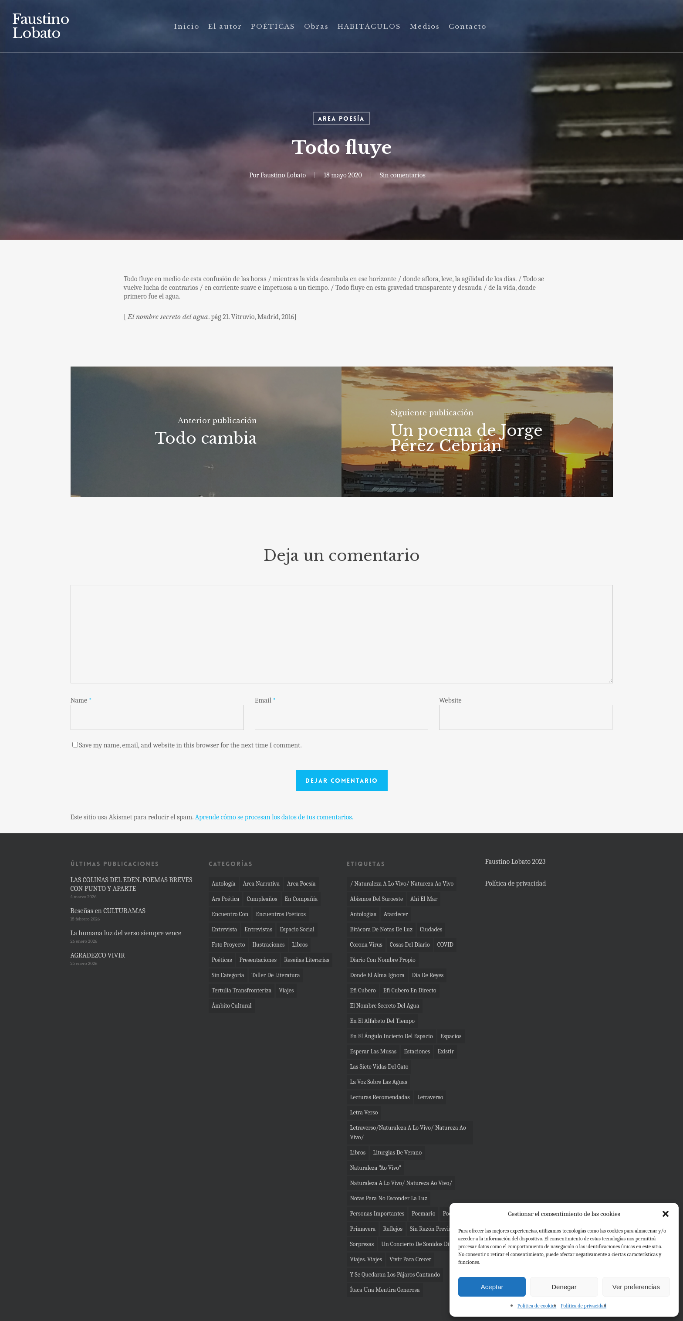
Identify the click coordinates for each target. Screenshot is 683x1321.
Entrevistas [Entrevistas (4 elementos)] (258, 929)
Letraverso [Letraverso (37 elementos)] (430, 1097)
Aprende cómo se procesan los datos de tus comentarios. (274, 817)
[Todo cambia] (206, 432)
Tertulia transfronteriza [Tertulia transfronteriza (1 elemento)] (241, 990)
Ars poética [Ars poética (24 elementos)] (226, 899)
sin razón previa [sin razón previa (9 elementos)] (431, 1229)
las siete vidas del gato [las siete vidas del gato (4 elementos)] (379, 1066)
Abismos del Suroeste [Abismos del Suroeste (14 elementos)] (376, 899)
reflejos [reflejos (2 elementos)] (392, 1229)
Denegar (564, 1286)
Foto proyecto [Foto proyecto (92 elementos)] (228, 944)
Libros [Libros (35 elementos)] (300, 944)
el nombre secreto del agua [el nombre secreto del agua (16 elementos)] (384, 1005)
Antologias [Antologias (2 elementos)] (363, 914)
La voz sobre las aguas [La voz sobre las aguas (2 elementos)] (378, 1082)
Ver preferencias (636, 1286)
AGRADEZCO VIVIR (98, 955)
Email (265, 700)
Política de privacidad (583, 1306)
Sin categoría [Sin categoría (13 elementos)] (228, 975)
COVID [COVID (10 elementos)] (445, 944)
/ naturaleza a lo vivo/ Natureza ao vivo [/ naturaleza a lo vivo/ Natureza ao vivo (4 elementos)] (401, 883)
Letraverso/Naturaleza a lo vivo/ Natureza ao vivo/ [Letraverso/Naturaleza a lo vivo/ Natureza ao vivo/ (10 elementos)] (408, 1132)
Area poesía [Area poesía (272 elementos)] (301, 883)
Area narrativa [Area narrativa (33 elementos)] (261, 883)
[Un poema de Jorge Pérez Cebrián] (477, 432)
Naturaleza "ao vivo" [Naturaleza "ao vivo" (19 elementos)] (375, 1168)
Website (450, 700)
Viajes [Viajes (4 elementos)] (286, 990)
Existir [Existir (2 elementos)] (445, 1051)
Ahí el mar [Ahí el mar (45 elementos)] (423, 899)
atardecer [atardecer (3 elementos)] (396, 914)
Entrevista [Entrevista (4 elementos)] (224, 929)
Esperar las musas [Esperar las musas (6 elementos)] (373, 1051)
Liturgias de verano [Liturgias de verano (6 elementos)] (397, 1152)
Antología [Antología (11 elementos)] (224, 883)
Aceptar (492, 1286)
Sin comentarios (402, 175)
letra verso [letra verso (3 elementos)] (364, 1112)
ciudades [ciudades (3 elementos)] (431, 929)
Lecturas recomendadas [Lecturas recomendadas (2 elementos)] (379, 1097)
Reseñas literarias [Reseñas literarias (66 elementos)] (306, 960)
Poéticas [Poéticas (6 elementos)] (222, 960)
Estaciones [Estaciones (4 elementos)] (417, 1051)
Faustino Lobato (40, 26)
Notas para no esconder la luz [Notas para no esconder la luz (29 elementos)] (388, 1198)
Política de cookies (536, 1306)
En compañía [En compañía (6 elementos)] (301, 899)
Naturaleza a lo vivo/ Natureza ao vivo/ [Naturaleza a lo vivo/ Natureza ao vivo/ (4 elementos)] (401, 1183)
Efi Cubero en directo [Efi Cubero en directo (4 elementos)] (409, 990)
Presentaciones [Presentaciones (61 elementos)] (258, 960)
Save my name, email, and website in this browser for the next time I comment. (190, 745)
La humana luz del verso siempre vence (126, 933)
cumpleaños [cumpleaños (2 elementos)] (262, 899)
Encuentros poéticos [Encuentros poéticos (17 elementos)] (281, 914)
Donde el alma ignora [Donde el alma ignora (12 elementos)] (377, 975)
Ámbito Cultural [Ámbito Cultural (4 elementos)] (232, 1005)
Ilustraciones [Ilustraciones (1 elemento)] (268, 944)
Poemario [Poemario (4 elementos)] (423, 1213)
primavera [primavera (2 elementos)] (362, 1229)
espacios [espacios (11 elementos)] (451, 1036)
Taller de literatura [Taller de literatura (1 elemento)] (276, 975)
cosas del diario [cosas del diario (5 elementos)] (410, 944)
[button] (665, 1213)
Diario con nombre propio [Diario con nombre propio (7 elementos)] (382, 960)
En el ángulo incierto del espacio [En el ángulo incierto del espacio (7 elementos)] (391, 1036)
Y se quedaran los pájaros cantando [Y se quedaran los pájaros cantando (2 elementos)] (395, 1274)
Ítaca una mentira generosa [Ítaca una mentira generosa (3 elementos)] (384, 1290)
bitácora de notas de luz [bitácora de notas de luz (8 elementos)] (381, 929)
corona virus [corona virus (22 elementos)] (366, 944)
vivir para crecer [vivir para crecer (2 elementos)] (410, 1259)
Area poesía (341, 118)
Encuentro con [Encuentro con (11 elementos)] (230, 914)
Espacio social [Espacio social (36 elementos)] (297, 929)
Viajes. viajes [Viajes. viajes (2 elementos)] (366, 1259)
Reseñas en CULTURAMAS (108, 911)
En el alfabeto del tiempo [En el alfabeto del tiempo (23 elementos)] (382, 1021)
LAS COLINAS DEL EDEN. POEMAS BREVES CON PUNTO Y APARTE (132, 884)
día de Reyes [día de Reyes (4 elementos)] (428, 975)
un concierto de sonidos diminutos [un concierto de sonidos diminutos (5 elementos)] (425, 1244)
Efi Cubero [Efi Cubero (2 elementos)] (362, 990)
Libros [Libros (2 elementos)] (357, 1152)
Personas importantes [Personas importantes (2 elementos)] (377, 1213)
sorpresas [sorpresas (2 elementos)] (362, 1244)
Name (81, 700)
